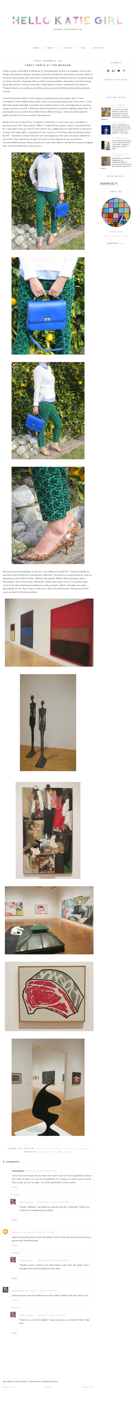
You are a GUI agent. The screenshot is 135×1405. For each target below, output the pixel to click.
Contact (98, 48)
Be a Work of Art (120, 138)
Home (36, 48)
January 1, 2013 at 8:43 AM (51, 1315)
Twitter (55, 1148)
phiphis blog (18, 1290)
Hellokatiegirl (26, 1202)
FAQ (83, 48)
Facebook (42, 1148)
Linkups (68, 48)
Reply (15, 1187)
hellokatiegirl (116, 231)
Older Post (87, 1387)
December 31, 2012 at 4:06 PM (53, 1260)
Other (83, 1148)
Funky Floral (119, 123)
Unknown (17, 1232)
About (51, 48)
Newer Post (9, 1387)
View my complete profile (116, 236)
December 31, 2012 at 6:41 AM (40, 1170)
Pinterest (70, 1148)
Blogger (121, 243)
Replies (17, 1194)
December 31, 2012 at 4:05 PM (53, 1202)
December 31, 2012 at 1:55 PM (38, 1232)
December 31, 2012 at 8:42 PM (41, 1290)
